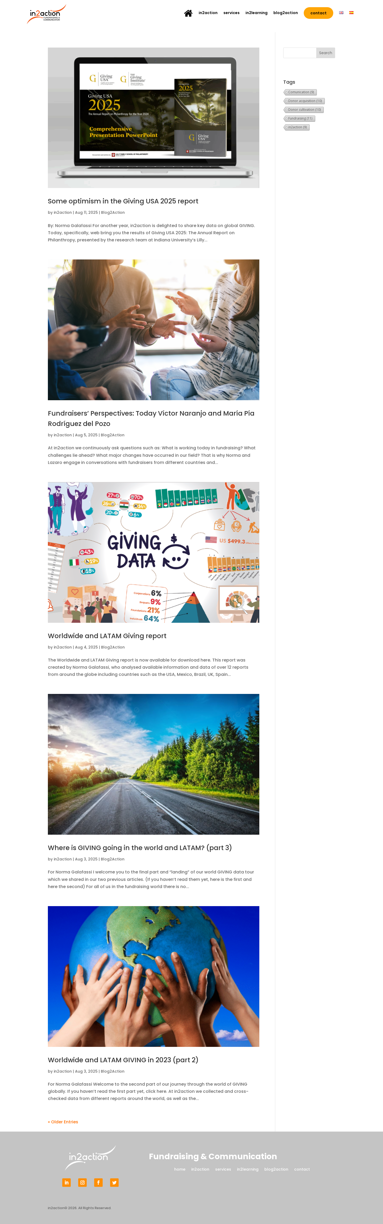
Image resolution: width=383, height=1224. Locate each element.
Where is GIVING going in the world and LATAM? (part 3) (146, 847)
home (179, 1169)
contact (318, 13)
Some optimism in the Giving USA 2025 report (128, 201)
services (231, 13)
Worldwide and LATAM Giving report (111, 636)
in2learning (256, 13)
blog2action (285, 13)
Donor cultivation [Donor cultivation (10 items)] (304, 109)
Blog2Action (113, 212)
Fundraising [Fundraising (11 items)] (300, 118)
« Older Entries (63, 1122)
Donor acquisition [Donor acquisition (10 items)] (305, 101)
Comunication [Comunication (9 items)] (301, 92)
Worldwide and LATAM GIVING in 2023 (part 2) (128, 1060)
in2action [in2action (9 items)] (297, 127)
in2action (208, 13)
